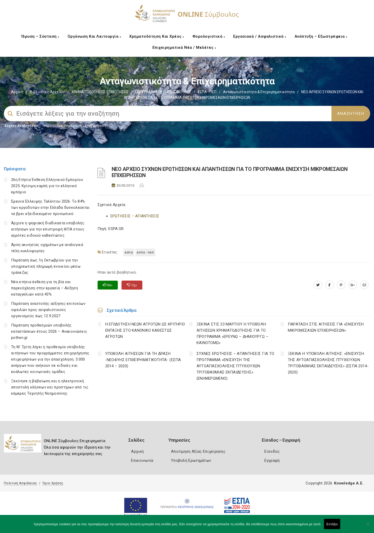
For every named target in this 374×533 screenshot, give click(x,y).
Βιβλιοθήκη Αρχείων (47, 92)
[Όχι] (367, 526)
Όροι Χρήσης (53, 483)
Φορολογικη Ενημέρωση (62, 126)
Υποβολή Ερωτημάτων (191, 460)
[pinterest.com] (341, 285)
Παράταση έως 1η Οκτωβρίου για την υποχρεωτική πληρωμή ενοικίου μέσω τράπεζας (45, 266)
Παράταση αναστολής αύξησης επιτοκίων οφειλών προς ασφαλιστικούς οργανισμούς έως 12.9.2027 (48, 309)
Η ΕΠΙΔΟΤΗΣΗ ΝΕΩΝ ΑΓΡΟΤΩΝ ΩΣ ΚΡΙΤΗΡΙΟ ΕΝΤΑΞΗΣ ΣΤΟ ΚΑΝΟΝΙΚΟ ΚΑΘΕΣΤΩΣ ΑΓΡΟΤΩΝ (145, 330)
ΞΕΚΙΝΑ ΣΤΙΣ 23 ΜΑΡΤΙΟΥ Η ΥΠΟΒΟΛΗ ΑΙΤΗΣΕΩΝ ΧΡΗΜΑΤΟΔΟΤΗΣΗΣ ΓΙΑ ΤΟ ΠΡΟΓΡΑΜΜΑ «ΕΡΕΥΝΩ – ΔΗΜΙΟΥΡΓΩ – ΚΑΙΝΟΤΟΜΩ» (232, 333)
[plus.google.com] (353, 285)
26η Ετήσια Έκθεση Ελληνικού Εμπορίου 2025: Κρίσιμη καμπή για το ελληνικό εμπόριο (47, 185)
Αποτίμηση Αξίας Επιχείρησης (198, 451)
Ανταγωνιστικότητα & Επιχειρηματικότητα (259, 92)
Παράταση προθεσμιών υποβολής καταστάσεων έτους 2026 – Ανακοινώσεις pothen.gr (49, 331)
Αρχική (17, 92)
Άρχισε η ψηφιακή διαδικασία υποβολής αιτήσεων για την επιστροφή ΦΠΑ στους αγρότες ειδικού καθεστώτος (47, 229)
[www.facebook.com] (329, 285)
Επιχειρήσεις (95, 126)
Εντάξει (332, 524)
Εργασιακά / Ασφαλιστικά (259, 36)
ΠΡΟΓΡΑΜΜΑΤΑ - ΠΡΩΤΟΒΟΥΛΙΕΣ (163, 92)
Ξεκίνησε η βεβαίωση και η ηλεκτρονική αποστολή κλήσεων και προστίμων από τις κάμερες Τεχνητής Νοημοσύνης (49, 387)
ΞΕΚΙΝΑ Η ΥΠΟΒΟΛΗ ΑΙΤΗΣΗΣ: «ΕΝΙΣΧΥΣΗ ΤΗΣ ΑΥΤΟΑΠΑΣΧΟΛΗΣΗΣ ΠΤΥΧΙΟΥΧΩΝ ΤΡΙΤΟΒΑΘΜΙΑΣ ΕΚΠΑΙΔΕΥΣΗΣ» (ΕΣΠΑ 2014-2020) (328, 363)
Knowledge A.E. (348, 483)
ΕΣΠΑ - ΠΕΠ (207, 92)
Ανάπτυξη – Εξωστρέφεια (321, 36)
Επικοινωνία (142, 460)
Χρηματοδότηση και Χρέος (156, 36)
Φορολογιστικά (208, 36)
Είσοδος (272, 451)
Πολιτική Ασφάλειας (20, 483)
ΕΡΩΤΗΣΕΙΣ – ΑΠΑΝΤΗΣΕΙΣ (134, 216)
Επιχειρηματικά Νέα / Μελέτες (184, 47)
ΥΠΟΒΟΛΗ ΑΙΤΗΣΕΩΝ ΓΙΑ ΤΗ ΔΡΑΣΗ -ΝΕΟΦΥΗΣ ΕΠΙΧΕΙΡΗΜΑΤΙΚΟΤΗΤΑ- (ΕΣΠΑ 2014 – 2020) (143, 359)
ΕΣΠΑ (129, 252)
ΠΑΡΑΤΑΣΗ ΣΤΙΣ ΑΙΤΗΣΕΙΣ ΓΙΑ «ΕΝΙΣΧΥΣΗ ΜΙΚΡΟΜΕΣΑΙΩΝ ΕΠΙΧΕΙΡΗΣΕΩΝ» (326, 327)
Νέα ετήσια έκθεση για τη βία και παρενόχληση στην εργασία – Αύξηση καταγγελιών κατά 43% (44, 288)
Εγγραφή (272, 460)
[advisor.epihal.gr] (364, 285)
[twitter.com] (318, 285)
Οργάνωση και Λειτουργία (94, 36)
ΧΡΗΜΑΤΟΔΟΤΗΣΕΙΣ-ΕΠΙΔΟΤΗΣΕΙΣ (99, 92)
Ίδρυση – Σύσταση (40, 36)
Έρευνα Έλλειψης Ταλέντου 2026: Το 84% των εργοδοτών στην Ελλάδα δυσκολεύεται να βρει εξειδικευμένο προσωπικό (50, 207)
